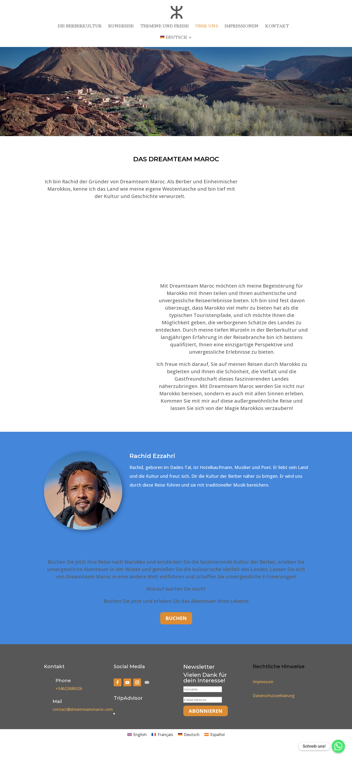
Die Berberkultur (80, 26)
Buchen (176, 618)
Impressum (263, 681)
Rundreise (121, 26)
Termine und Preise (164, 26)
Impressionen (242, 26)
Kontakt (277, 26)
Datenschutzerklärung (274, 695)
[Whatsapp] (338, 746)
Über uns (206, 26)
